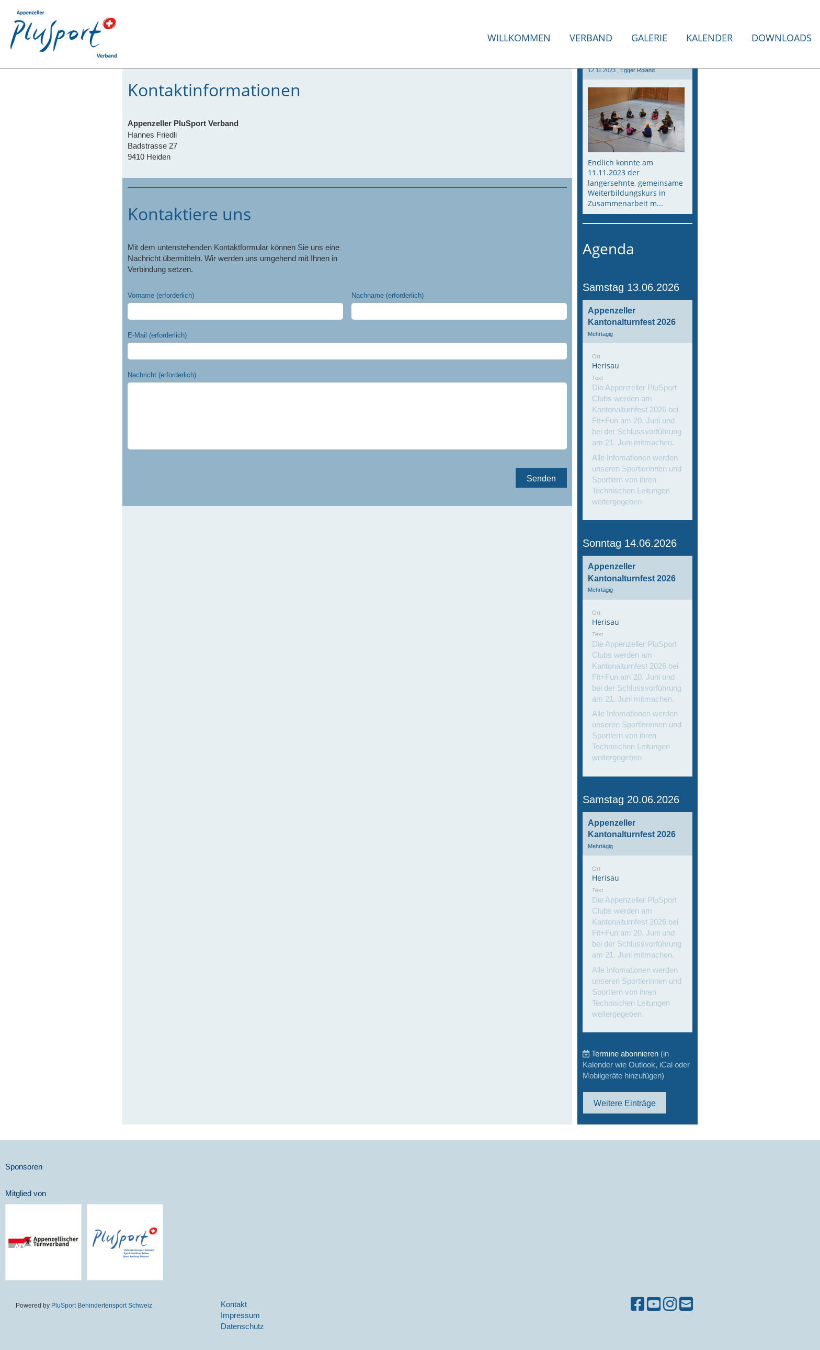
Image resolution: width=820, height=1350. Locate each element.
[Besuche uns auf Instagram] (670, 1304)
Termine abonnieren (624, 1053)
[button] (637, 410)
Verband (591, 37)
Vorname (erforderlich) (161, 295)
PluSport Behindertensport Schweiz (101, 1305)
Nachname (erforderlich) (387, 295)
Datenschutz (242, 1326)
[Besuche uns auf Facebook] (637, 1304)
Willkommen (519, 37)
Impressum (240, 1315)
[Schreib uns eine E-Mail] (686, 1304)
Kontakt (234, 1304)
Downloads (781, 37)
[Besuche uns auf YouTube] (653, 1304)
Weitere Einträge (625, 1103)
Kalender (709, 37)
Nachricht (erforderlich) (162, 374)
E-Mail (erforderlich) (157, 335)
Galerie (649, 37)
